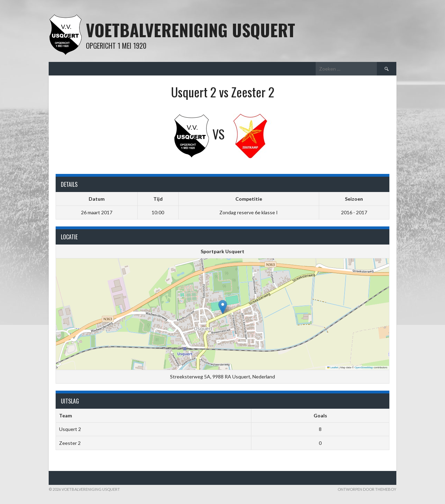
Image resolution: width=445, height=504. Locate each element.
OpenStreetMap (364, 367)
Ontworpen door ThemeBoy (367, 489)
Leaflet (332, 367)
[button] (222, 307)
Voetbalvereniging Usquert (190, 29)
